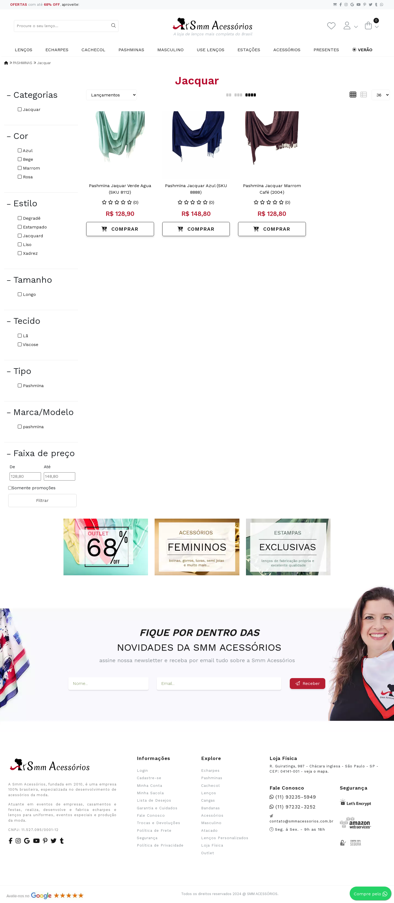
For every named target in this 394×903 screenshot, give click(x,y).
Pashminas (131, 49)
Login (142, 770)
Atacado (209, 830)
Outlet (207, 853)
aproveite (70, 4)
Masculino (170, 49)
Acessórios (286, 49)
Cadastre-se (149, 778)
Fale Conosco (151, 815)
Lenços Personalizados (224, 838)
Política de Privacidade (160, 845)
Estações (248, 49)
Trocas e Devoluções (158, 823)
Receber (308, 683)
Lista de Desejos (154, 800)
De (12, 466)
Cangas (208, 800)
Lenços (23, 49)
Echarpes (56, 49)
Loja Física (212, 845)
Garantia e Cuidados (157, 808)
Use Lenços (210, 49)
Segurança (147, 838)
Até (47, 466)
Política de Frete (154, 830)
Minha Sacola (150, 793)
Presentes (326, 49)
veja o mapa (316, 771)
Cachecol (93, 49)
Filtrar (42, 500)
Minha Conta (149, 785)
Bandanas (210, 808)
